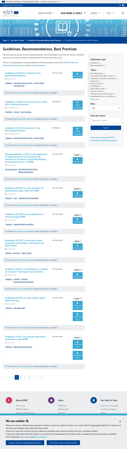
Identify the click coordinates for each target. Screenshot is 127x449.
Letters (103, 413)
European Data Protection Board (12, 5)
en (120, 5)
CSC (109, 13)
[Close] (120, 421)
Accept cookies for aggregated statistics (25, 442)
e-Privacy (16, 112)
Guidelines (9, 83)
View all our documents (109, 406)
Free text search (98, 115)
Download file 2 (78, 316)
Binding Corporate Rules (25, 172)
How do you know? (50, 2)
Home (5, 40)
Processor (24, 279)
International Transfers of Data (23, 83)
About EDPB (45, 13)
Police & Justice (39, 83)
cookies (26, 437)
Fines (15, 198)
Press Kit (61, 413)
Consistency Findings (108, 409)
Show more (95, 99)
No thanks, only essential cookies (63, 442)
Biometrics (17, 253)
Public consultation (78, 105)
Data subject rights (19, 308)
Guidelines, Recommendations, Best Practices (44, 40)
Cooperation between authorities (29, 198)
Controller (17, 279)
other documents (38, 65)
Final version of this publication (24, 119)
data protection (40, 437)
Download (78, 75)
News (94, 13)
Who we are (20, 406)
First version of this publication (23, 93)
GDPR (65, 62)
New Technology (26, 112)
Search (106, 128)
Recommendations (11, 169)
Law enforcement (19, 86)
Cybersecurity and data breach (23, 347)
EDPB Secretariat (22, 409)
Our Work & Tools (71, 13)
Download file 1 (78, 305)
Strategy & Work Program (25, 413)
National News (63, 409)
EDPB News (62, 406)
